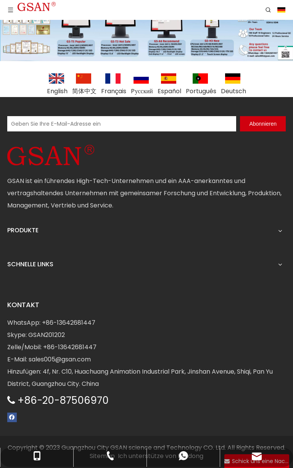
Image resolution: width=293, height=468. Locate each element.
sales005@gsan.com (60, 359)
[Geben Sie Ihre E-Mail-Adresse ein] (121, 123)
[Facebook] (12, 417)
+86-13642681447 (68, 322)
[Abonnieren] (263, 123)
